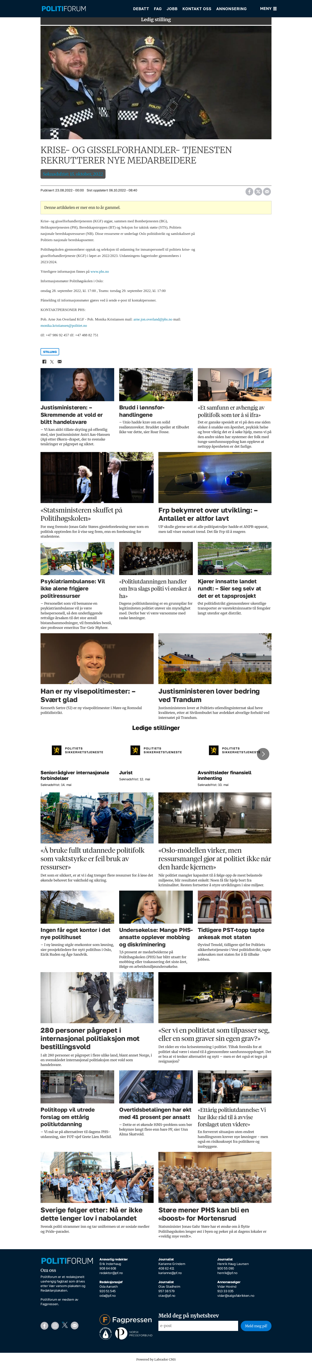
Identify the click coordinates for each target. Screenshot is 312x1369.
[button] (263, 757)
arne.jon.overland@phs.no (152, 322)
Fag (158, 8)
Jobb (172, 8)
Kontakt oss (196, 8)
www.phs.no (100, 275)
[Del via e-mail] (267, 193)
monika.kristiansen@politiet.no (64, 329)
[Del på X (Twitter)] (258, 193)
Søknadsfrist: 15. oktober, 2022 (73, 177)
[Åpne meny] (268, 8)
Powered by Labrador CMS (156, 1362)
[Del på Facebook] (249, 193)
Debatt (141, 8)
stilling (50, 355)
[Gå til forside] (64, 8)
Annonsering (231, 8)
